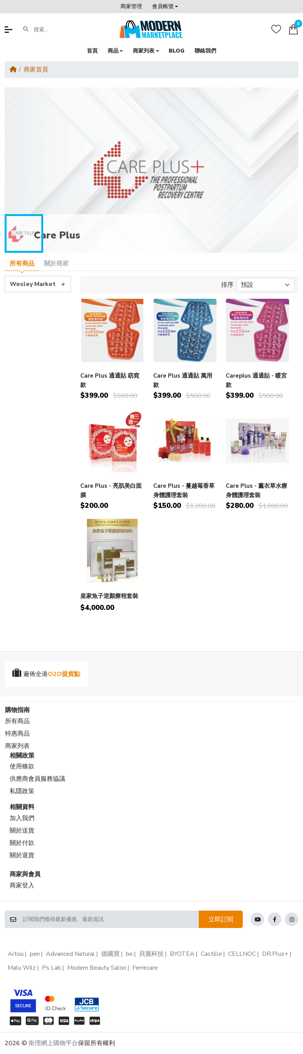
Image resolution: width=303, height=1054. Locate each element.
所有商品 (22, 263)
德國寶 (110, 954)
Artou (16, 954)
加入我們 (22, 818)
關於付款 (22, 843)
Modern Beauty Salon (96, 968)
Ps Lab (51, 968)
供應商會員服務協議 (37, 779)
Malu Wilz (22, 968)
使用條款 (22, 766)
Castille (211, 954)
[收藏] (276, 29)
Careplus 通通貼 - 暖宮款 (256, 380)
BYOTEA (182, 954)
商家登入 (22, 885)
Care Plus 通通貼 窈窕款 (109, 380)
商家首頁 (36, 69)
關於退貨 (22, 855)
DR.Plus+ (275, 954)
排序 (227, 285)
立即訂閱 (220, 919)
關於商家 (56, 263)
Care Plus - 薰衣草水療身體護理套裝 (256, 490)
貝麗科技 (151, 954)
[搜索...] (63, 29)
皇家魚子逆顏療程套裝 (109, 596)
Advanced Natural (70, 954)
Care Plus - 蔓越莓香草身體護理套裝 (184, 490)
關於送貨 (22, 830)
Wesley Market (33, 284)
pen (35, 954)
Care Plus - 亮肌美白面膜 (111, 490)
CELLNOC (242, 954)
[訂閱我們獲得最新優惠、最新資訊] (110, 919)
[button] (165, 6)
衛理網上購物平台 (53, 1043)
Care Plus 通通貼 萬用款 (182, 380)
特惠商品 (17, 733)
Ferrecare (145, 968)
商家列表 (17, 746)
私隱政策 (22, 791)
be (129, 954)
